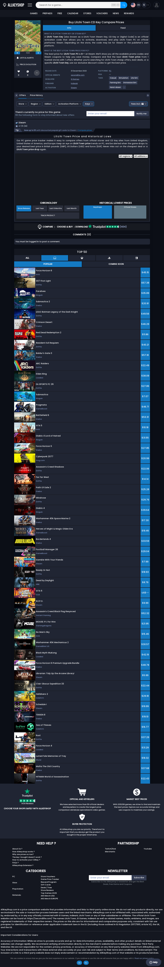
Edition (48, 103)
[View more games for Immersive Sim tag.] (130, 83)
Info (69, 27)
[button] (156, 5)
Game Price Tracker (50, 879)
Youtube (148, 849)
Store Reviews (47, 890)
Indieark (74, 83)
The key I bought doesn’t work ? (27, 857)
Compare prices (85, 130)
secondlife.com (77, 75)
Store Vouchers (48, 876)
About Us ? (17, 849)
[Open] (30, 5)
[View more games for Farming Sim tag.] (115, 83)
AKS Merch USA (48, 896)
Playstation (17, 889)
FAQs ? (15, 863)
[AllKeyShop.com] (13, 5)
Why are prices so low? (23, 854)
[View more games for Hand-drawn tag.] (115, 88)
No (86, 963)
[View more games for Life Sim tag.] (134, 79)
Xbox (14, 883)
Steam (74, 87)
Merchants (110, 852)
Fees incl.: (137, 103)
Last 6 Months (56, 208)
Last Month (72, 208)
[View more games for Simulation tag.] (124, 79)
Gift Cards (46, 885)
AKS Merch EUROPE (49, 899)
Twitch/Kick (110, 849)
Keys (87, 103)
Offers (20, 95)
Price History (34, 95)
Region (34, 103)
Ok (79, 963)
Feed (123, 27)
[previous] (17, 53)
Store (21, 103)
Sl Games (75, 79)
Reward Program (48, 882)
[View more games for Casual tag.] (113, 79)
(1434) (107, 227)
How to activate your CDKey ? (26, 860)
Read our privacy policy (144, 958)
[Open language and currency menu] (140, 5)
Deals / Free (46, 887)
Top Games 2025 (49, 893)
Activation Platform (68, 103)
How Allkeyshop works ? (23, 852)
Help (153, 962)
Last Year (40, 208)
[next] (38, 53)
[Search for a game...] (81, 5)
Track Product (48, 216)
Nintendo (16, 895)
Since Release (24, 208)
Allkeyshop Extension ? (22, 865)
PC (13, 876)
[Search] (123, 5)
